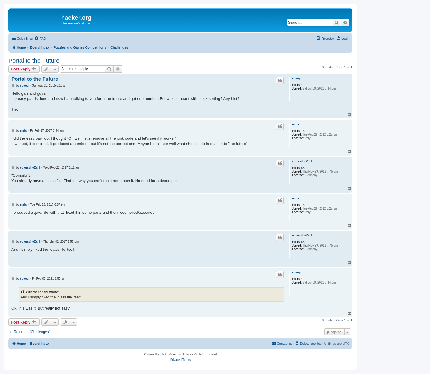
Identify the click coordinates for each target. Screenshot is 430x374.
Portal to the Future (33, 60)
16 (303, 131)
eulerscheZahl (302, 161)
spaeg (296, 78)
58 (303, 168)
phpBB (164, 354)
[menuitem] (40, 38)
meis (295, 124)
